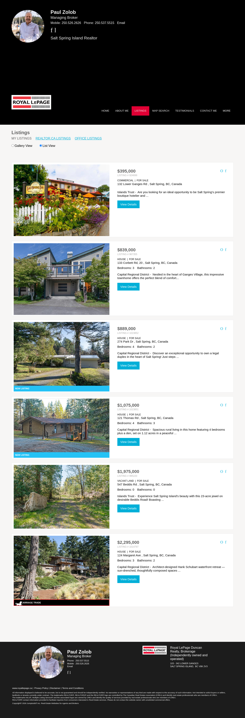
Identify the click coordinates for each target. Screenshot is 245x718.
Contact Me (208, 110)
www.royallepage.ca (22, 688)
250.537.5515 (104, 23)
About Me (122, 110)
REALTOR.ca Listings (53, 138)
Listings (140, 110)
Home (105, 110)
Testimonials (184, 110)
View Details (128, 204)
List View (47, 145)
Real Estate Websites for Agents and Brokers (60, 703)
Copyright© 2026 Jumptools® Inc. (26, 703)
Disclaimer (55, 688)
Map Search (160, 110)
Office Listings (88, 138)
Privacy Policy (41, 688)
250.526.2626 (71, 23)
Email (121, 23)
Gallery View (21, 145)
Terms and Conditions (73, 688)
